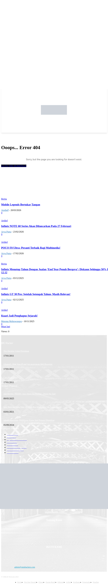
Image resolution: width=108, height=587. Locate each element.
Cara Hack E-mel (10, 377)
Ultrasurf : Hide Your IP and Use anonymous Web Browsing (27, 364)
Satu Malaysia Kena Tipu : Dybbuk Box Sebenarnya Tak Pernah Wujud (32, 407)
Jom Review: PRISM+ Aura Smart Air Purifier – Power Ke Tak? (29, 394)
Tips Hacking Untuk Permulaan (16, 351)
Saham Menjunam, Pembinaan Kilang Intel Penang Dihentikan (29, 420)
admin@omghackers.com (24, 567)
